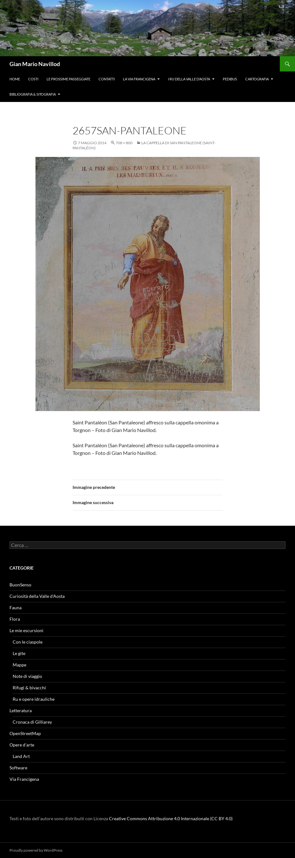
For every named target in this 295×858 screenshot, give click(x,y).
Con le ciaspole (27, 642)
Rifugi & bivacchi (29, 687)
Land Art (21, 756)
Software (18, 767)
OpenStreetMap (25, 733)
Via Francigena (24, 779)
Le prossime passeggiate (68, 79)
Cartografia (257, 79)
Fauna (16, 607)
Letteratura (21, 710)
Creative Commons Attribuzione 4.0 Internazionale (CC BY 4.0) (171, 818)
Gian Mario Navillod (35, 63)
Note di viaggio (27, 676)
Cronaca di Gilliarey (32, 722)
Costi (33, 79)
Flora (15, 619)
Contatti (107, 79)
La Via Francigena (139, 79)
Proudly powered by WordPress (36, 850)
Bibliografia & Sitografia (33, 94)
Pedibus (230, 79)
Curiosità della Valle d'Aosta (37, 596)
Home (15, 79)
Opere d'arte (22, 744)
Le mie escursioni (26, 630)
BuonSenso (20, 584)
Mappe (19, 664)
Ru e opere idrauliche (34, 699)
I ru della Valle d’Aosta (189, 79)
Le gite (19, 653)
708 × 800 (124, 142)
